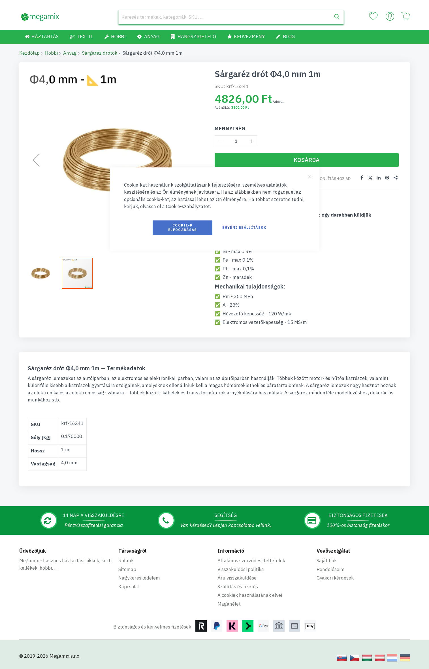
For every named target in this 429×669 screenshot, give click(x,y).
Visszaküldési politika (240, 569)
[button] (43, 273)
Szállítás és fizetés (237, 586)
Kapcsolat (129, 586)
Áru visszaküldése (237, 577)
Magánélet (229, 603)
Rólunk (126, 560)
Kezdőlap (29, 53)
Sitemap (127, 569)
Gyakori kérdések (335, 577)
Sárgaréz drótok (99, 53)
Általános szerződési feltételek (251, 560)
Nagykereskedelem (139, 577)
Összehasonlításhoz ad (325, 178)
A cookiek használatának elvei (249, 595)
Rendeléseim (331, 569)
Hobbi (51, 53)
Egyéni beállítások (244, 227)
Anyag (70, 53)
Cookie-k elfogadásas (182, 227)
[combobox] (231, 17)
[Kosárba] (307, 160)
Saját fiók (327, 560)
